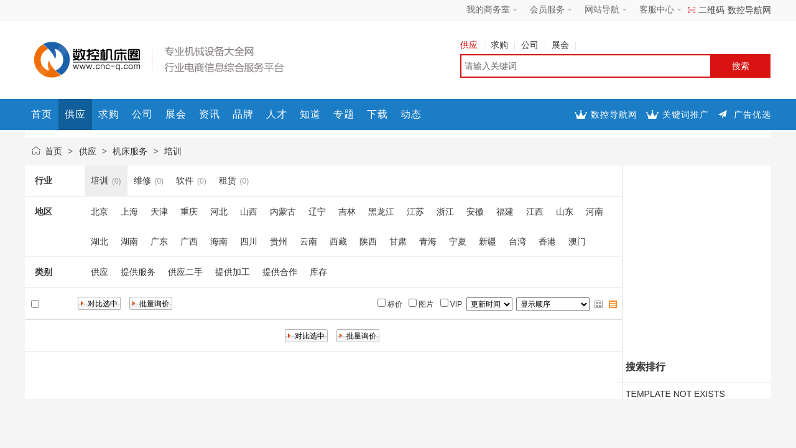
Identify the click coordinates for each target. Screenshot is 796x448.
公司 (533, 45)
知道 (310, 114)
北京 (99, 212)
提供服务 (138, 272)
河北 (219, 212)
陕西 (368, 241)
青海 (428, 241)
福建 (505, 212)
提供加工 (232, 272)
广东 (159, 241)
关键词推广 (685, 114)
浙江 (445, 212)
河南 (594, 212)
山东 (564, 212)
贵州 (278, 241)
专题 (343, 114)
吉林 (347, 212)
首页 (41, 114)
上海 (129, 212)
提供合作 (279, 272)
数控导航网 (749, 10)
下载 (377, 114)
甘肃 (398, 241)
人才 (276, 114)
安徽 (475, 212)
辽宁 (317, 212)
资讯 (209, 114)
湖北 (99, 241)
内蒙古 (283, 212)
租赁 (227, 180)
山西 (248, 212)
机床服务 (130, 151)
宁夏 (457, 241)
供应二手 (185, 272)
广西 (189, 241)
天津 (159, 212)
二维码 (711, 10)
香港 (547, 241)
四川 (248, 241)
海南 (219, 241)
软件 (184, 180)
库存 (318, 272)
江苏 (415, 212)
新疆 (487, 241)
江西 (535, 212)
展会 (564, 45)
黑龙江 (381, 212)
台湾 (517, 241)
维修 (142, 180)
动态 (411, 114)
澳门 (577, 241)
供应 (472, 45)
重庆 (189, 212)
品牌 (243, 114)
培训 (173, 151)
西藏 (338, 241)
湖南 (129, 241)
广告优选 (752, 114)
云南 (308, 241)
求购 (503, 45)
